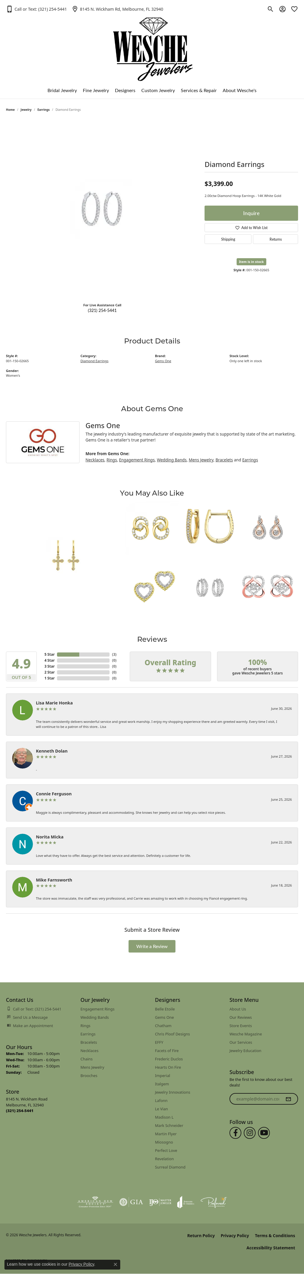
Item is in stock (251, 261)
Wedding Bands (171, 460)
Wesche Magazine (245, 1034)
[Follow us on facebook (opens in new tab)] (235, 1133)
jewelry (25, 110)
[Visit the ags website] (95, 1202)
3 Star (50, 666)
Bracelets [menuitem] (88, 1042)
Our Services (240, 1042)
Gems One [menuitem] (164, 1017)
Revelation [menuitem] (164, 1158)
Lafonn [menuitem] (161, 1100)
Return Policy (201, 1235)
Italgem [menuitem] (162, 1084)
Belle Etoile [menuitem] (165, 1009)
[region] (102, 209)
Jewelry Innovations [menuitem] (172, 1092)
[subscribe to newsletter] (288, 1099)
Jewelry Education (245, 1050)
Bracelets (224, 460)
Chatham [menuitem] (163, 1025)
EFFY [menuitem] (159, 1042)
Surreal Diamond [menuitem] (170, 1167)
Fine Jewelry (96, 90)
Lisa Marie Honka (54, 703)
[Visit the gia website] (131, 1202)
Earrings (43, 110)
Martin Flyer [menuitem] (166, 1133)
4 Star (50, 660)
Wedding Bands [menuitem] (94, 1017)
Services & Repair (199, 90)
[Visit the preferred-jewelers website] (213, 1202)
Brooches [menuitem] (88, 1075)
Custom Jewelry (158, 90)
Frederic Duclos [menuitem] (169, 1059)
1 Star (50, 678)
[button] (36, 9)
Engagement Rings (137, 460)
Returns (276, 239)
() (114, 654)
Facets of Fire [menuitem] (167, 1050)
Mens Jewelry (201, 460)
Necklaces (95, 460)
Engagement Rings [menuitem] (97, 1009)
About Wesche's (239, 90)
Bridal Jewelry (62, 90)
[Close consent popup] (115, 1264)
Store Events (240, 1025)
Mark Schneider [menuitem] (169, 1125)
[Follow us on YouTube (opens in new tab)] (264, 1133)
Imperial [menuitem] (162, 1075)
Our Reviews (240, 1017)
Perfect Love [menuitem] (166, 1150)
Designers (125, 90)
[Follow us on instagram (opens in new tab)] (250, 1133)
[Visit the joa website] (185, 1202)
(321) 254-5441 (102, 310)
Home (10, 110)
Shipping (228, 239)
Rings (112, 460)
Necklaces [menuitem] (89, 1050)
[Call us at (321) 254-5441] (20, 1110)
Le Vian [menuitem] (161, 1108)
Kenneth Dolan (52, 751)
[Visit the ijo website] (160, 1202)
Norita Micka (50, 837)
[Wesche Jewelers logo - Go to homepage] (152, 44)
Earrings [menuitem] (88, 1034)
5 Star (50, 654)
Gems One (163, 361)
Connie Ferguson (54, 794)
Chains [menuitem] (86, 1059)
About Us (237, 1009)
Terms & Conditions (275, 1235)
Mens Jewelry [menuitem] (92, 1067)
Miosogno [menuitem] (164, 1142)
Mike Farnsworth (54, 880)
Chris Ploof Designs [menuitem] (172, 1034)
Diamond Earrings (94, 361)
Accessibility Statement (270, 1248)
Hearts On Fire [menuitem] (168, 1067)
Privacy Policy (235, 1235)
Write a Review (152, 946)
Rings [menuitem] (85, 1025)
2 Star (50, 672)
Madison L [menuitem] (164, 1117)
